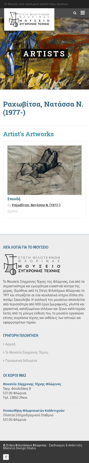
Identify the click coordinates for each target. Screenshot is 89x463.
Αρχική (10, 344)
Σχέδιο (12, 211)
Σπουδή (13, 199)
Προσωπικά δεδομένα (21, 361)
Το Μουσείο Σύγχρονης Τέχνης (26, 352)
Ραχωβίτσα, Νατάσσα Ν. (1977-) (36, 205)
